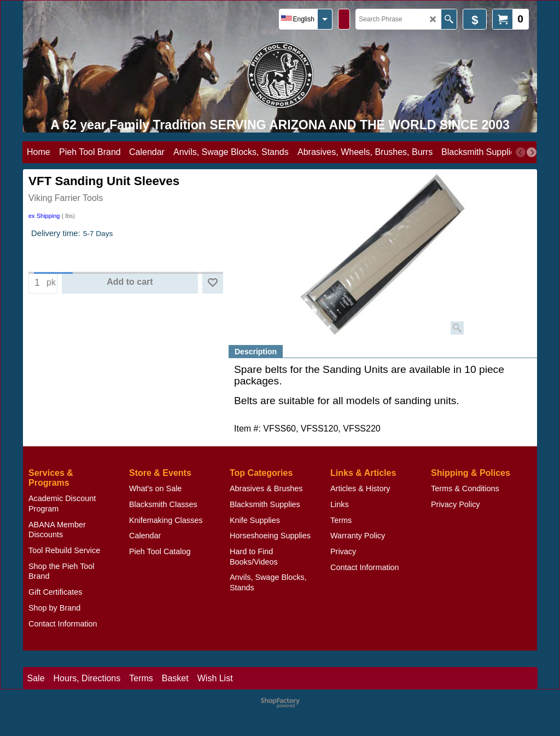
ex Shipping (44, 215)
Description (256, 351)
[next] (531, 152)
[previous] (521, 152)
